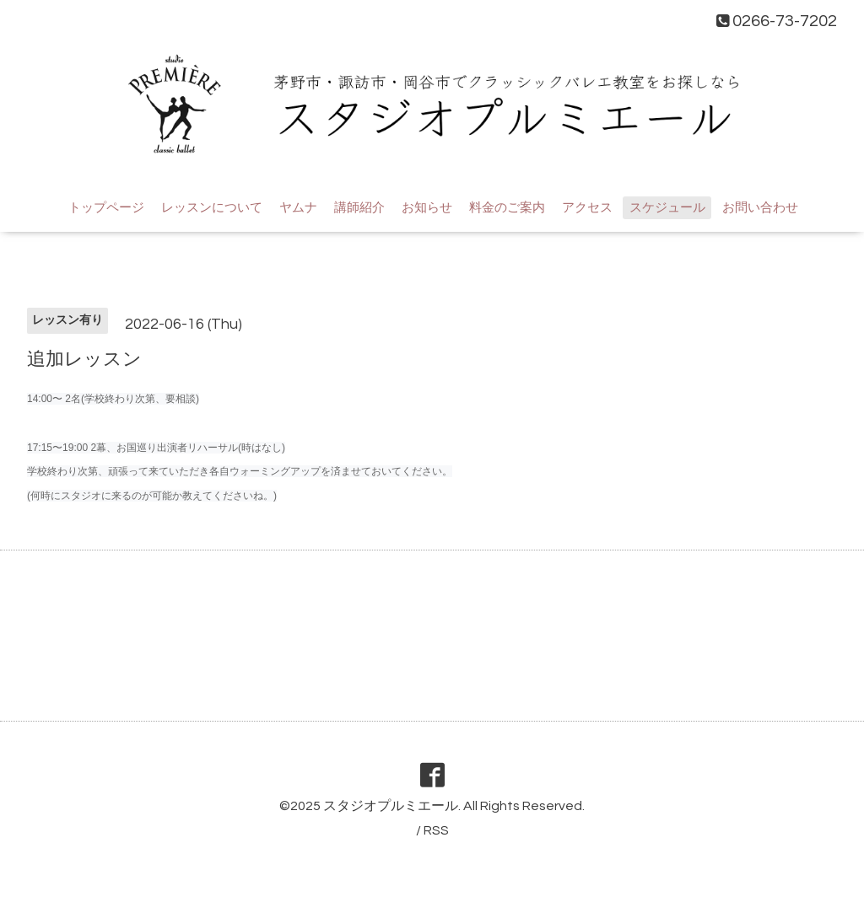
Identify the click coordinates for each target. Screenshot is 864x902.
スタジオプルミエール (390, 806)
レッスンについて (211, 207)
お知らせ (427, 207)
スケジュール (667, 207)
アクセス (587, 207)
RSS (436, 830)
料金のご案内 (507, 207)
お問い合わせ (760, 207)
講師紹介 (359, 207)
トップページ (106, 207)
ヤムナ (298, 207)
